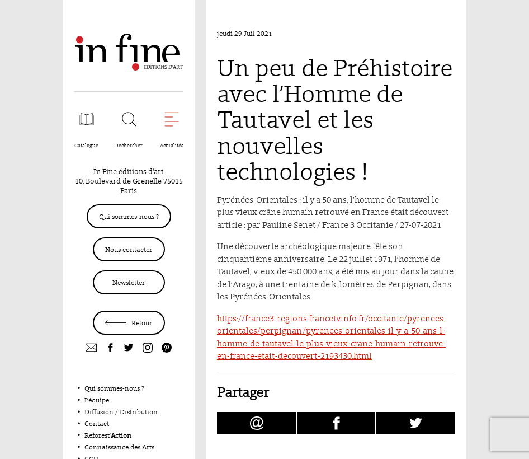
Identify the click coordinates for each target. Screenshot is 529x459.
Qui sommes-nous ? (129, 216)
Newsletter (128, 282)
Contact (96, 423)
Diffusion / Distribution (121, 412)
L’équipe (96, 400)
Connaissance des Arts (119, 447)
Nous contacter (128, 249)
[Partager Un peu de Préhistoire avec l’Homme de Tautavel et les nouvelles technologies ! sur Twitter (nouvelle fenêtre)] (415, 423)
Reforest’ (107, 435)
